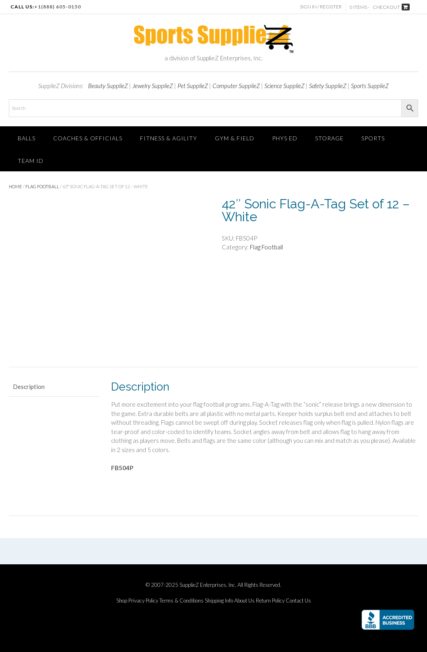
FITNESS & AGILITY (168, 138)
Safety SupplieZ (328, 85)
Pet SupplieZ (192, 85)
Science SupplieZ (284, 85)
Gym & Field (234, 138)
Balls (26, 138)
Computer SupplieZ (236, 85)
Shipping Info (219, 600)
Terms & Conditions (181, 600)
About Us (244, 600)
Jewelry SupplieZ (152, 85)
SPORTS (373, 138)
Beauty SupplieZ (108, 85)
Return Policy (270, 600)
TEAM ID (30, 160)
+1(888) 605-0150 (57, 7)
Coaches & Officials (87, 138)
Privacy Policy (143, 600)
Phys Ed (284, 138)
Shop (121, 600)
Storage (329, 138)
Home (15, 186)
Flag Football (42, 186)
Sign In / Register (321, 7)
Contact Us (298, 600)
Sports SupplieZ (370, 85)
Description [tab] (29, 386)
